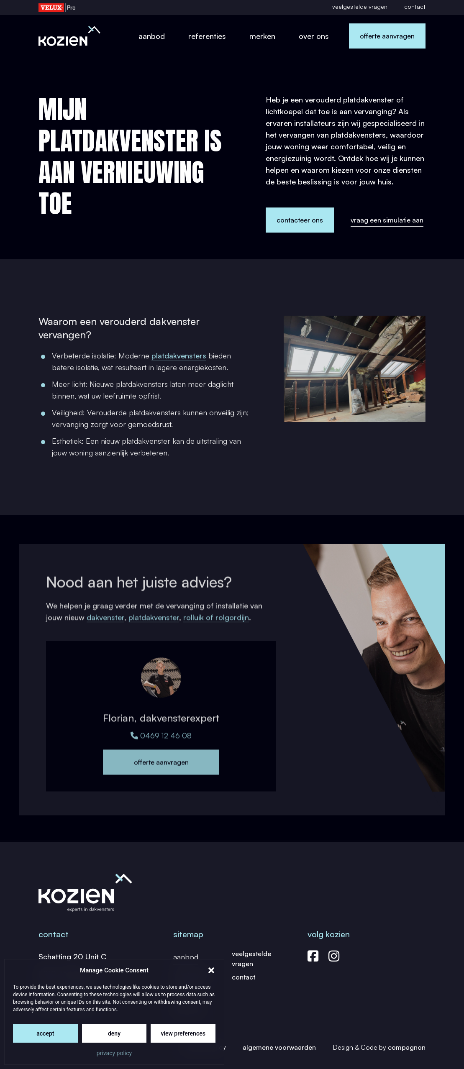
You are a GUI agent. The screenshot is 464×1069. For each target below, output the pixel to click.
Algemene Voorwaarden (279, 1047)
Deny (114, 1033)
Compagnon (407, 1047)
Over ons (314, 36)
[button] (211, 970)
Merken (262, 36)
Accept (45, 1033)
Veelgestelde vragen (359, 6)
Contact (415, 6)
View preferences (183, 1033)
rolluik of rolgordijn (216, 627)
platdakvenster (153, 627)
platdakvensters (178, 361)
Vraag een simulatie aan (387, 220)
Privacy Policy (114, 1053)
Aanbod (151, 36)
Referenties (207, 36)
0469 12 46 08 (161, 749)
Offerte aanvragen (387, 36)
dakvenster (105, 627)
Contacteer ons (300, 220)
